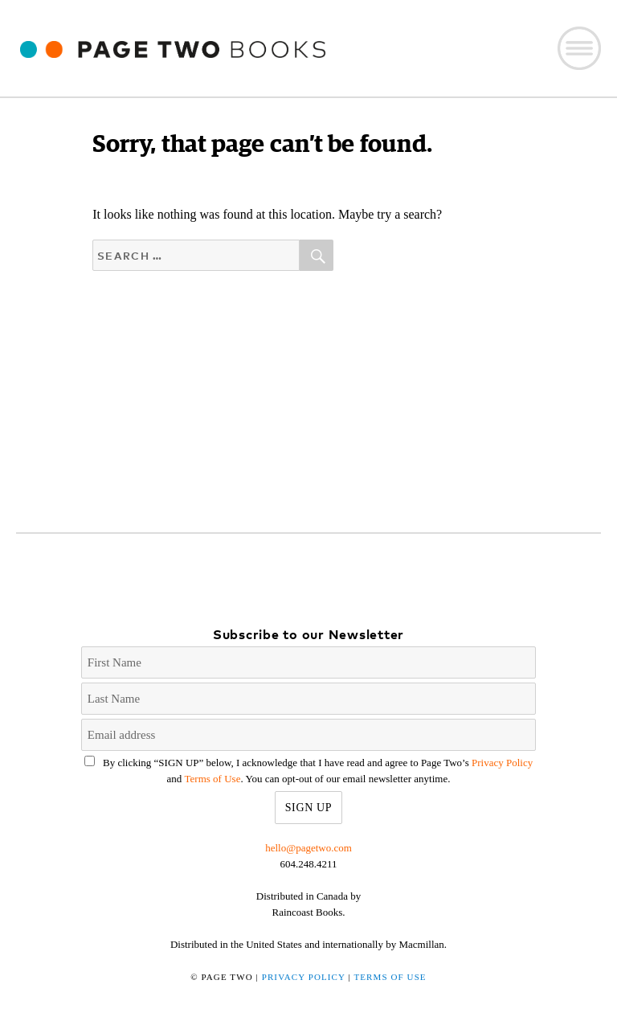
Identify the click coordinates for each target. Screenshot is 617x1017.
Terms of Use (213, 779)
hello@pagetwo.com (308, 848)
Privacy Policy (502, 763)
